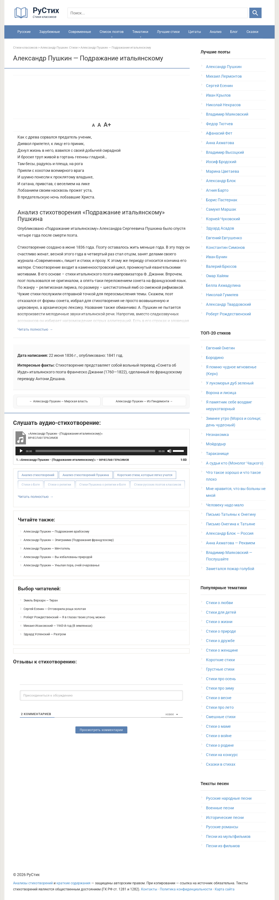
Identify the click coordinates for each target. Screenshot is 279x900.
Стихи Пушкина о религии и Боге (102, 484)
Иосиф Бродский (221, 161)
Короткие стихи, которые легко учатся (144, 475)
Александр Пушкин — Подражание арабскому (56, 531)
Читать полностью (32, 329)
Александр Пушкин (224, 66)
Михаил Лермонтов (224, 76)
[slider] (95, 451)
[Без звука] (169, 451)
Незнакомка (217, 434)
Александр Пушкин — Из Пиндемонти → (144, 401)
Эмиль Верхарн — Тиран (41, 600)
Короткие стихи (220, 659)
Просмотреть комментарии (101, 730)
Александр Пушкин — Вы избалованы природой (58, 557)
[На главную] (38, 17)
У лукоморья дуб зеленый (229, 383)
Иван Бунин (216, 256)
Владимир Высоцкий (225, 152)
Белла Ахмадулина (223, 285)
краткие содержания (73, 883)
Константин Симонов (225, 247)
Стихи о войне (219, 735)
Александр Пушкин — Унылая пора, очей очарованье (61, 565)
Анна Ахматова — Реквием (230, 543)
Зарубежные (49, 32)
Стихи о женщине (222, 650)
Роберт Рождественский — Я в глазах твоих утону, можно (64, 617)
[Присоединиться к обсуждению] (101, 695)
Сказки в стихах (220, 764)
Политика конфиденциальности (186, 889)
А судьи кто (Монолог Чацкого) (234, 463)
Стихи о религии (59, 484)
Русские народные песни (229, 798)
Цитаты (194, 32)
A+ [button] (107, 124)
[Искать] (255, 13)
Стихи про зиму (220, 688)
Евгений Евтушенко (224, 238)
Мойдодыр (216, 444)
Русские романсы (222, 827)
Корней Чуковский (223, 219)
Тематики (140, 32)
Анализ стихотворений (38, 475)
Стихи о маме (218, 726)
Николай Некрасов (223, 104)
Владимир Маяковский (227, 114)
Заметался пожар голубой (230, 568)
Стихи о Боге (31, 484)
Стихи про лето (220, 707)
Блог (234, 32)
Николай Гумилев (222, 294)
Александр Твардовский (228, 304)
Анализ (215, 32)
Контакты (149, 889)
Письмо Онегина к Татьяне (230, 524)
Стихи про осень (221, 678)
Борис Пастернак (221, 200)
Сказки (252, 32)
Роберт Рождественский (228, 314)
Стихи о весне (218, 697)
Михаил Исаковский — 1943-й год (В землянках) (58, 625)
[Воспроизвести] (21, 451)
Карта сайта (225, 889)
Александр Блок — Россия (229, 533)
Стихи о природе (221, 631)
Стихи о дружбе (220, 640)
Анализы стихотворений (33, 883)
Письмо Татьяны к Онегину (231, 514)
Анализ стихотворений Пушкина (86, 475)
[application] (101, 451)
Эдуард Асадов (220, 228)
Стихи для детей (221, 612)
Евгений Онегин (220, 348)
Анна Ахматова (220, 142)
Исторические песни (225, 817)
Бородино (215, 357)
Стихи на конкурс (222, 754)
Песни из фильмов (223, 846)
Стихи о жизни (219, 621)
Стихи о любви (219, 602)
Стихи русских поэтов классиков (157, 484)
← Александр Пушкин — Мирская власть (58, 401)
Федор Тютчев (219, 123)
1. (72, 459)
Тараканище (217, 453)
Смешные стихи (220, 716)
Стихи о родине (220, 745)
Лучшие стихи (168, 32)
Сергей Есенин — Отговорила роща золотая (55, 609)
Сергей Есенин (219, 85)
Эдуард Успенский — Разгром (45, 634)
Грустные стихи (220, 669)
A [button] (93, 125)
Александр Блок (221, 180)
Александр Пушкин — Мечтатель (47, 548)
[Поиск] (158, 13)
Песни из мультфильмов (228, 836)
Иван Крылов (218, 95)
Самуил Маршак (221, 209)
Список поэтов (112, 32)
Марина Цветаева (222, 171)
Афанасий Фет (219, 133)
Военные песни (220, 808)
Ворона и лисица (221, 392)
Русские (24, 32)
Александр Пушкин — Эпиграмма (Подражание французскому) (69, 540)
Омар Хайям (217, 275)
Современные (79, 32)
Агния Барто (217, 190)
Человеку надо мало (225, 505)
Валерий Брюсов (221, 266)
